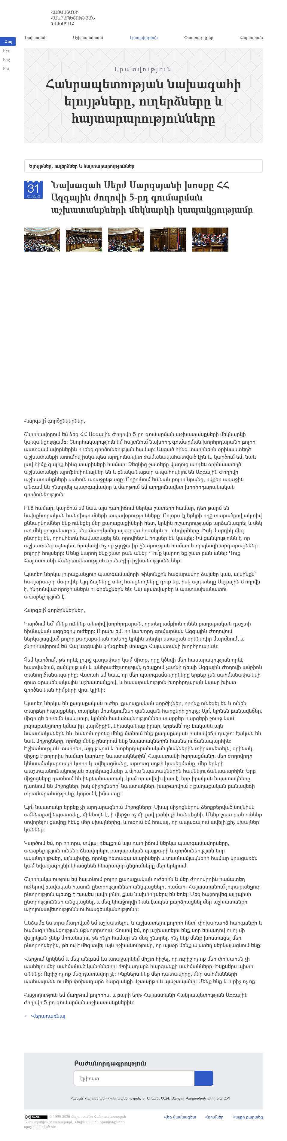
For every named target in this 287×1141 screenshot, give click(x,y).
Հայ (8, 41)
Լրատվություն (144, 37)
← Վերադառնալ (45, 1015)
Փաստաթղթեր (198, 37)
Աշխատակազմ (88, 37)
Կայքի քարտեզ (248, 1117)
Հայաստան (251, 37)
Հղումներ (214, 1117)
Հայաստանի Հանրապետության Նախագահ (73, 17)
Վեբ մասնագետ (180, 1117)
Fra (6, 68)
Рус (6, 50)
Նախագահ (35, 37)
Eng (6, 59)
